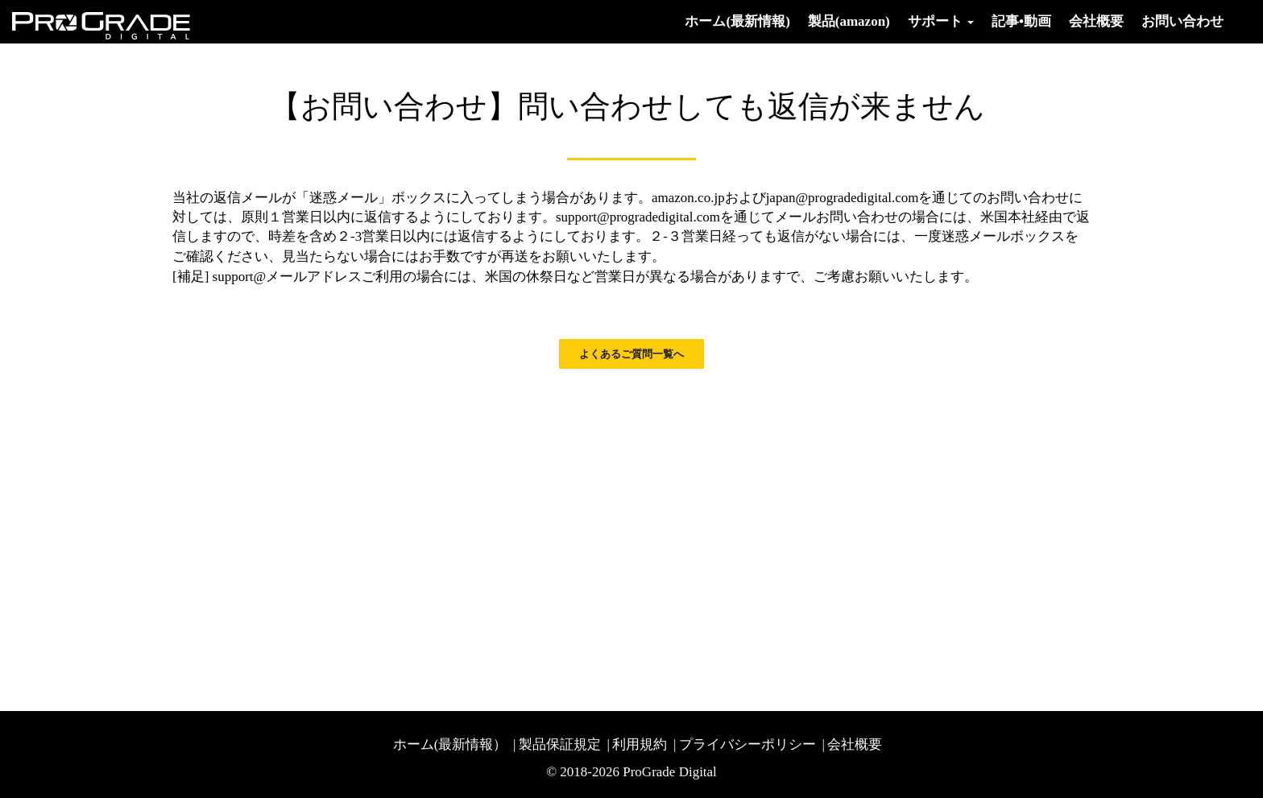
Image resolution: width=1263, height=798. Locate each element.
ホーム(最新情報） (450, 744)
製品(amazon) (849, 21)
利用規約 (639, 744)
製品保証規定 (560, 744)
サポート (941, 21)
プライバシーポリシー (747, 744)
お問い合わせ (1182, 21)
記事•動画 (1021, 21)
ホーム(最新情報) (737, 21)
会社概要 (1096, 21)
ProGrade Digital (670, 771)
